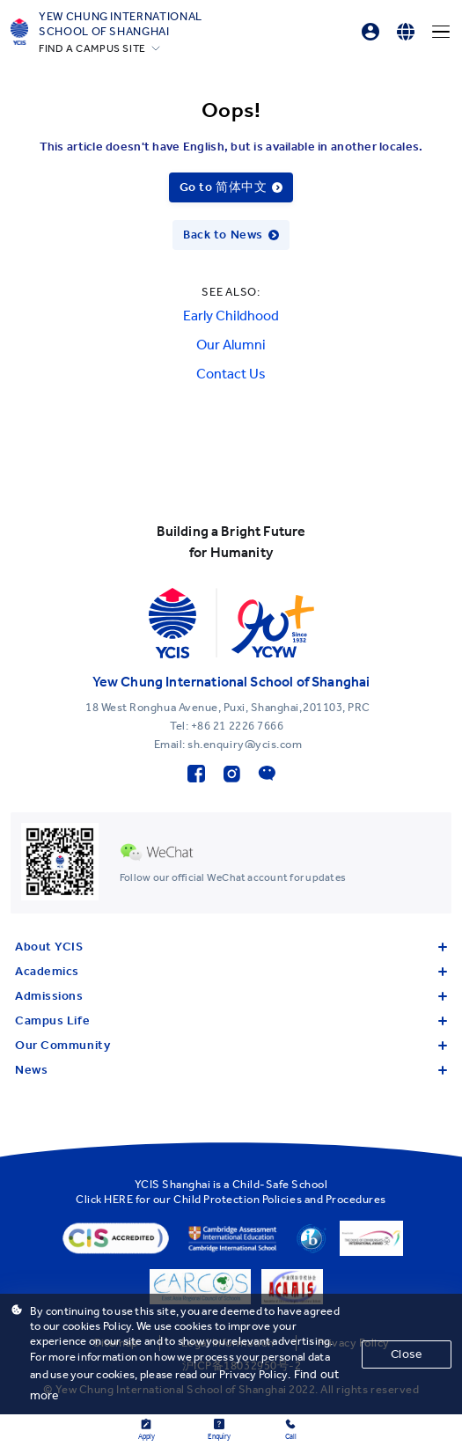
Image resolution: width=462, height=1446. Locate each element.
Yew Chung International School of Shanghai (120, 24)
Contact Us (231, 373)
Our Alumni (231, 344)
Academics (231, 971)
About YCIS (231, 946)
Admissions (231, 995)
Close (406, 1354)
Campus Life (231, 1020)
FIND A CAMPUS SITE (92, 48)
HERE (118, 1199)
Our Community (231, 1045)
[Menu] (440, 31)
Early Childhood (231, 315)
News (231, 1069)
